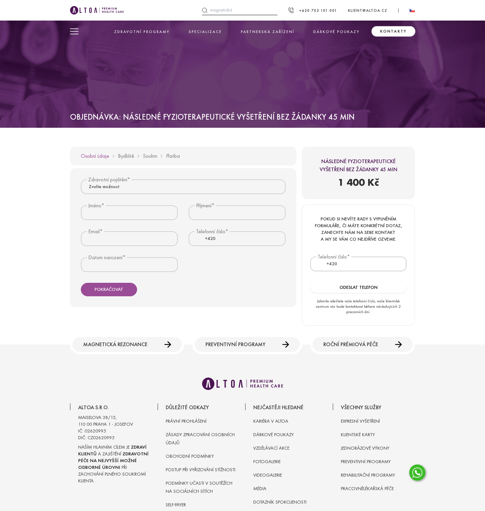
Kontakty (393, 31)
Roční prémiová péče (362, 344)
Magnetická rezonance (127, 344)
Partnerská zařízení (267, 31)
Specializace (205, 31)
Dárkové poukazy (336, 31)
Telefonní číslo (332, 256)
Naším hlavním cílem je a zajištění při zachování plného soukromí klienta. (113, 464)
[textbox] (206, 238)
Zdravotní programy (142, 31)
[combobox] (183, 186)
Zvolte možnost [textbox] (104, 186)
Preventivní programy (247, 344)
